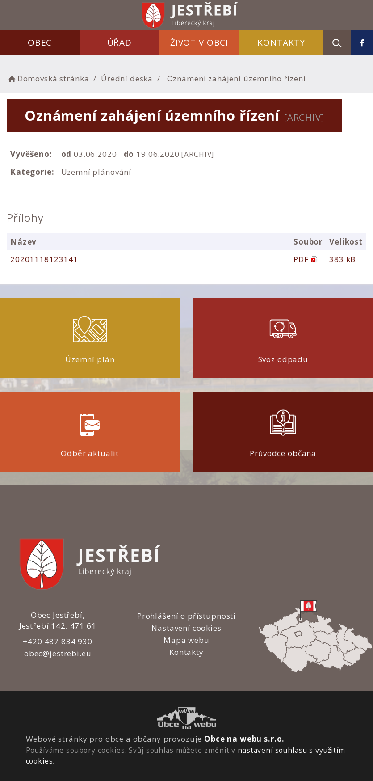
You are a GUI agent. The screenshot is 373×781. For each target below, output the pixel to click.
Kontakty (281, 42)
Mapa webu (186, 640)
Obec (40, 42)
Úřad (119, 42)
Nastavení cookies (186, 628)
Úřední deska (127, 78)
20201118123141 (44, 259)
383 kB (342, 259)
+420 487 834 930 (57, 641)
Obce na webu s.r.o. (244, 739)
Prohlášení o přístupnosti (186, 616)
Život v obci (199, 42)
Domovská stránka (48, 78)
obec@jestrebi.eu (58, 653)
